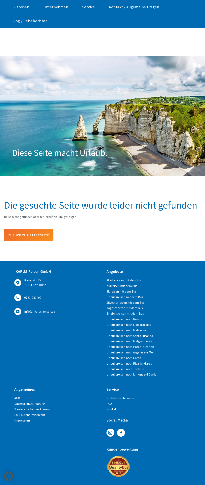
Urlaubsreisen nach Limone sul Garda (131, 375)
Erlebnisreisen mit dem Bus (125, 313)
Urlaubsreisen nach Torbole (125, 369)
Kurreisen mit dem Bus (121, 286)
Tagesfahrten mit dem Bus (124, 308)
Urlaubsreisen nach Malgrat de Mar (130, 341)
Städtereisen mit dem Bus (124, 280)
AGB (17, 398)
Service (88, 35)
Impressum (22, 420)
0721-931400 (48, 3)
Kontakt (112, 409)
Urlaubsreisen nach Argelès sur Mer (130, 352)
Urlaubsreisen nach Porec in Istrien (130, 347)
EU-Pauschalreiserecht (29, 415)
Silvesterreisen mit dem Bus (125, 302)
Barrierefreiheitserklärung (32, 409)
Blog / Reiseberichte (30, 49)
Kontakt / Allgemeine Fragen (134, 35)
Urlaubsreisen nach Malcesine (126, 330)
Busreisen (20, 35)
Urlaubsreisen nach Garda (123, 358)
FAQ (109, 404)
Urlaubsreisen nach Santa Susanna (129, 336)
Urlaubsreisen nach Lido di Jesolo (129, 325)
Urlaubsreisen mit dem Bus (124, 297)
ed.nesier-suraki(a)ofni (149, 3)
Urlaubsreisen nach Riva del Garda (129, 363)
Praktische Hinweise (120, 398)
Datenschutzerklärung (29, 404)
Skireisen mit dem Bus (121, 291)
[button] (8, 476)
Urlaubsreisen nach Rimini (124, 319)
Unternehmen (55, 35)
